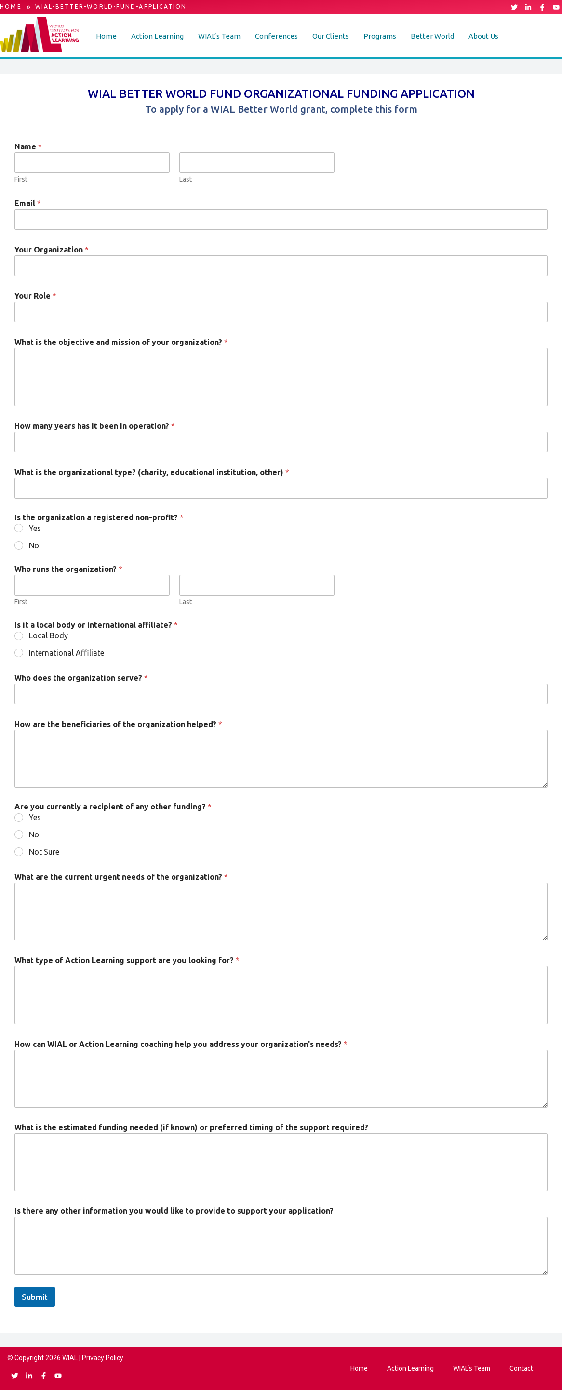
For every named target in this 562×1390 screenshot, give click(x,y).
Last (185, 179)
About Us (483, 36)
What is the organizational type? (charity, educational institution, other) (151, 472)
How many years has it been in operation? (94, 426)
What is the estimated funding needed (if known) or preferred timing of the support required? (191, 1127)
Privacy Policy (102, 1358)
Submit (35, 1296)
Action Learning (157, 36)
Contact (521, 1368)
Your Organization (51, 249)
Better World (432, 36)
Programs (379, 36)
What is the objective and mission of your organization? (121, 342)
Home (106, 36)
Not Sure (44, 851)
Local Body (48, 635)
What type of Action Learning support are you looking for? (127, 960)
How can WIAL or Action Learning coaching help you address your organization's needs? (181, 1044)
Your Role (35, 295)
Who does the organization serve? (81, 678)
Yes (35, 528)
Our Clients (330, 36)
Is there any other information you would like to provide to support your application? (174, 1210)
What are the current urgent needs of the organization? (121, 877)
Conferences (276, 36)
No (34, 545)
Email (27, 203)
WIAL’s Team (219, 36)
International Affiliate (66, 653)
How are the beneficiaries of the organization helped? (118, 724)
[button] (157, 35)
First (20, 179)
